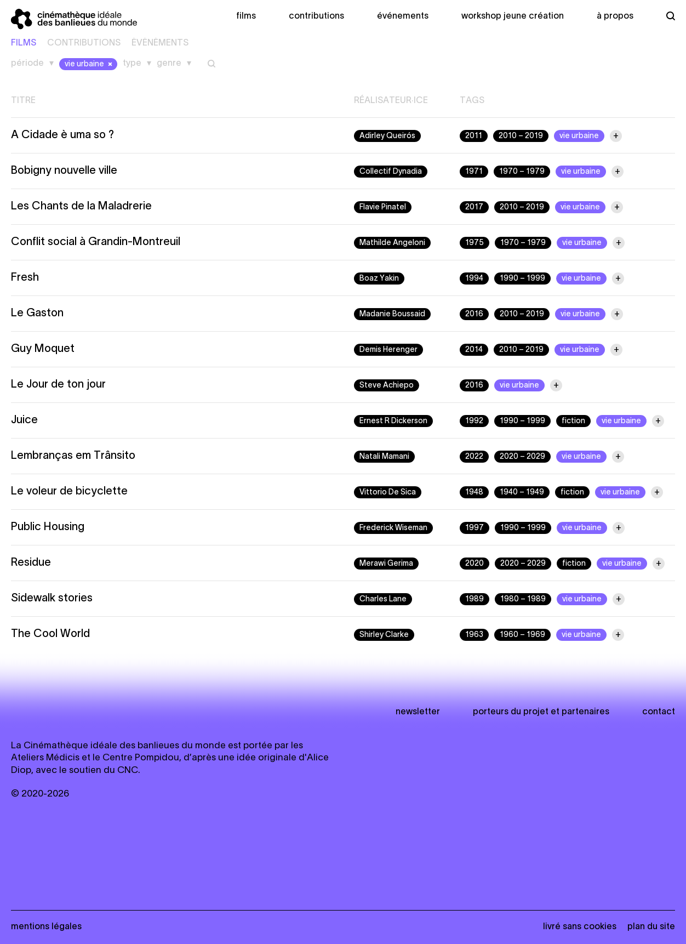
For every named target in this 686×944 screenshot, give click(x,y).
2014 (474, 350)
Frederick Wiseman (393, 528)
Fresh (25, 278)
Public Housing (47, 527)
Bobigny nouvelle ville (64, 171)
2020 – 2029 (522, 456)
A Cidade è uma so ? (62, 135)
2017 (474, 207)
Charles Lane (383, 599)
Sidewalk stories (52, 599)
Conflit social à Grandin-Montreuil (95, 242)
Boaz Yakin (379, 278)
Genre (169, 63)
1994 (474, 278)
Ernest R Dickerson (393, 421)
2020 (474, 563)
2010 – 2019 (521, 136)
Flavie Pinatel (382, 207)
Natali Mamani (384, 456)
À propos (615, 16)
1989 (474, 599)
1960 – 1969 (522, 635)
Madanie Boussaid (392, 314)
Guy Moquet (43, 349)
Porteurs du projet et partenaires (541, 712)
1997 (474, 528)
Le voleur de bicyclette (69, 492)
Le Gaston (37, 314)
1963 (474, 635)
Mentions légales (46, 927)
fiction (573, 421)
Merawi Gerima (386, 563)
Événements (402, 16)
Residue (31, 563)
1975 (474, 243)
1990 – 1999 (522, 278)
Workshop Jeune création (512, 16)
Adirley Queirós (387, 136)
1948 (474, 492)
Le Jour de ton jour (58, 385)
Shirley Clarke (384, 635)
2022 (474, 456)
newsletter (418, 712)
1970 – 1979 (522, 171)
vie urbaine (90, 64)
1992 (474, 421)
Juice (24, 420)
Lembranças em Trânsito (73, 456)
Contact (658, 712)
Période (27, 63)
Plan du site (651, 927)
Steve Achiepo (386, 385)
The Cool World (50, 634)
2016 (474, 314)
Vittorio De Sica (387, 492)
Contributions (316, 16)
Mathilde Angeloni (392, 243)
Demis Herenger (388, 350)
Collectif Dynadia (390, 171)
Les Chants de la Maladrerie (81, 207)
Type (132, 63)
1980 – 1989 (523, 599)
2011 (473, 136)
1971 (474, 171)
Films (246, 16)
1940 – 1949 (522, 492)
